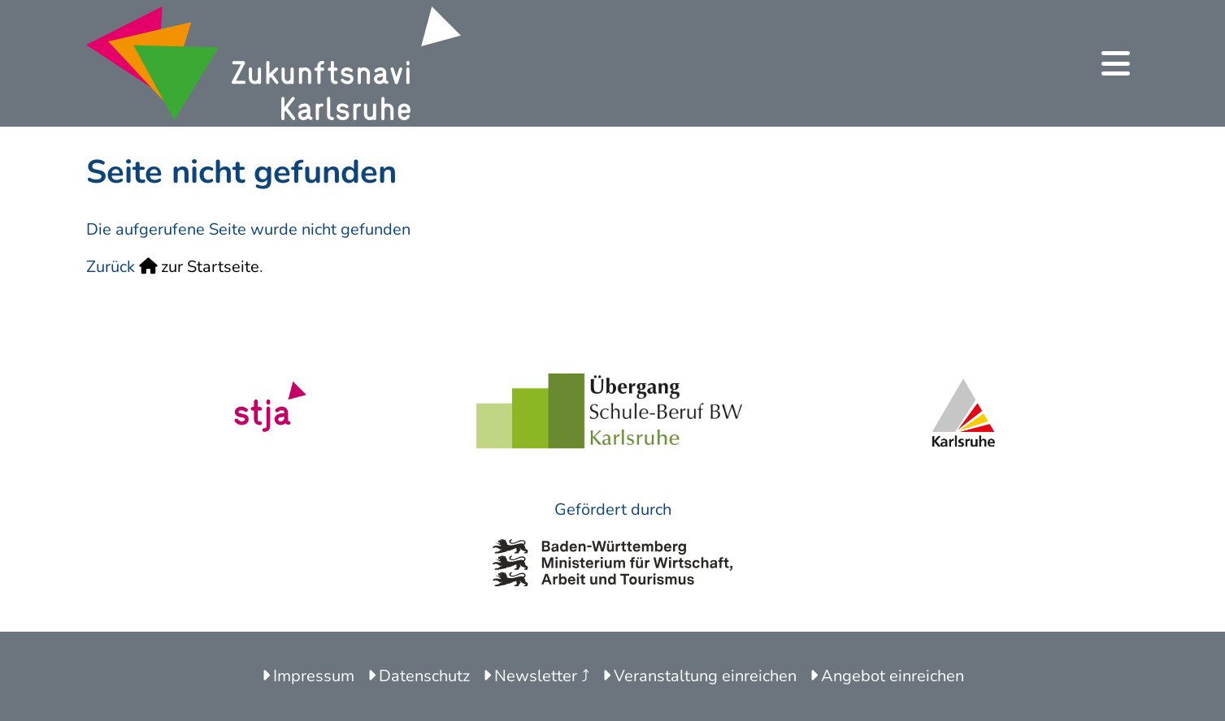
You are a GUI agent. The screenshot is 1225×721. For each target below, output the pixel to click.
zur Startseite (199, 267)
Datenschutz (418, 676)
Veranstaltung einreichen (699, 676)
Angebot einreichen (887, 676)
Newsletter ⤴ (536, 676)
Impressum (308, 676)
